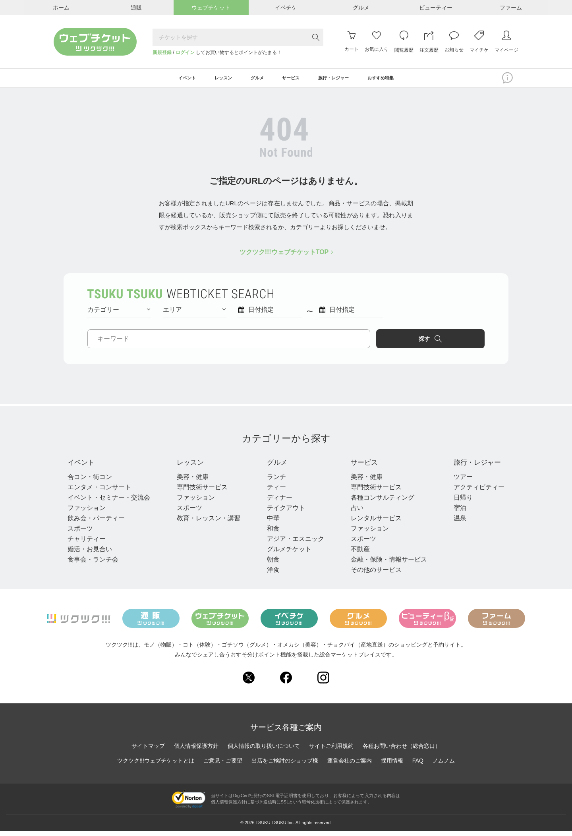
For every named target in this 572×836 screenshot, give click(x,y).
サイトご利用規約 (331, 751)
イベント (83, 467)
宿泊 (455, 513)
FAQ (417, 766)
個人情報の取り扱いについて (264, 751)
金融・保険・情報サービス (385, 564)
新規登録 (162, 52)
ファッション (87, 513)
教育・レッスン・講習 (207, 523)
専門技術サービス (201, 492)
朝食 (271, 564)
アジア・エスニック (293, 544)
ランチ (274, 482)
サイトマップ (148, 751)
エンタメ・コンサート (99, 492)
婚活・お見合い (90, 554)
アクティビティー (474, 492)
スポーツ (80, 533)
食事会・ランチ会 (93, 564)
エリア (194, 313)
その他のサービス (372, 574)
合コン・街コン (90, 482)
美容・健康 (191, 482)
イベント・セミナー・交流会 (109, 502)
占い (353, 513)
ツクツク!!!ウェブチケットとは (155, 766)
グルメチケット (287, 554)
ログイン (185, 52)
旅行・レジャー (476, 467)
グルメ (276, 467)
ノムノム (444, 766)
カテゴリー (118, 313)
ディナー (277, 502)
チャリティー (87, 544)
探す (451, 342)
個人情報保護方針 (196, 751)
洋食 (271, 574)
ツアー (458, 482)
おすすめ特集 (404, 80)
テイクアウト (284, 513)
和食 (271, 533)
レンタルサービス (372, 523)
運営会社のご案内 (349, 766)
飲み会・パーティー (96, 523)
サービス (363, 467)
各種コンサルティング (379, 502)
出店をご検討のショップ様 (284, 766)
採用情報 (392, 766)
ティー (274, 492)
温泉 (455, 523)
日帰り (458, 502)
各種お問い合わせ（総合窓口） (402, 751)
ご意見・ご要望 (222, 766)
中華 (271, 523)
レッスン (191, 467)
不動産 (356, 554)
